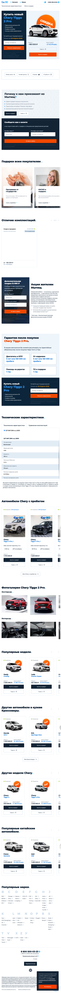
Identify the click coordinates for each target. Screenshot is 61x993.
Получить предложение (14, 48)
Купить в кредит (42, 54)
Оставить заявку (30, 141)
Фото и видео (28, 6)
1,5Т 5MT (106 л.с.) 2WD (12, 430)
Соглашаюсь (47, 986)
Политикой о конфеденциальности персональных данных (47, 980)
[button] (52, 220)
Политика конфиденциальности (9, 989)
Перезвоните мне (30, 963)
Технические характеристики (12, 6)
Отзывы (35, 959)
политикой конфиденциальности (37, 144)
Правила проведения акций (24, 989)
